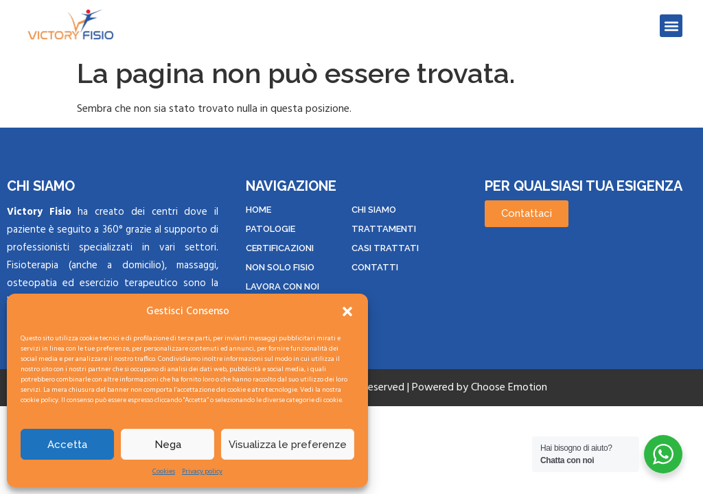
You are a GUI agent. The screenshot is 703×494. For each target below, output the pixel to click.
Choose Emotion (509, 388)
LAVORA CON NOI (282, 286)
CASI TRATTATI (385, 248)
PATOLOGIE (270, 229)
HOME (258, 209)
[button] (347, 311)
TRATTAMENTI (384, 229)
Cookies (163, 472)
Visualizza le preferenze (288, 444)
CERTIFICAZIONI (280, 248)
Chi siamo (374, 209)
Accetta (67, 444)
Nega (167, 444)
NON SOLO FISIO (280, 267)
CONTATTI (375, 267)
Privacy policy (202, 472)
